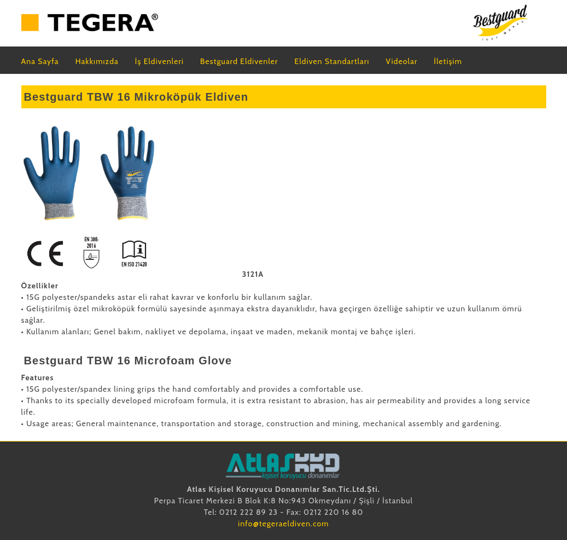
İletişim (448, 61)
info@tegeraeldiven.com (283, 524)
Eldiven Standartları (332, 61)
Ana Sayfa (40, 61)
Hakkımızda (97, 61)
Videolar (402, 61)
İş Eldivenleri (159, 61)
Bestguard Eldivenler (239, 61)
